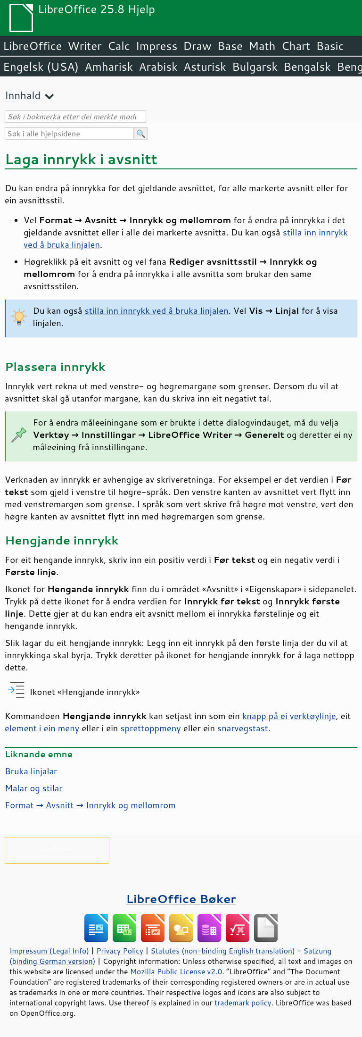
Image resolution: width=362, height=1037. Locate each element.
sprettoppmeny (150, 728)
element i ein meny (42, 728)
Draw (197, 46)
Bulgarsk (255, 67)
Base (230, 46)
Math (262, 46)
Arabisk (158, 67)
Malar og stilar (34, 788)
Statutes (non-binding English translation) (222, 950)
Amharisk (108, 67)
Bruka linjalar (31, 771)
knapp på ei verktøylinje (289, 716)
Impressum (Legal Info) (49, 950)
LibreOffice (32, 46)
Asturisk (204, 67)
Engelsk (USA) (41, 67)
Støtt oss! (57, 848)
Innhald (23, 95)
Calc (118, 46)
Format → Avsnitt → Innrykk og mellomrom (90, 805)
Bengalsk (307, 67)
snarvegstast (242, 728)
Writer (84, 46)
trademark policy (242, 1002)
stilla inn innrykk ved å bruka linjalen (157, 310)
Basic (330, 46)
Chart (295, 46)
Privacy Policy (119, 950)
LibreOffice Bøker (181, 898)
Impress (157, 46)
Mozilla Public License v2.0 (176, 971)
